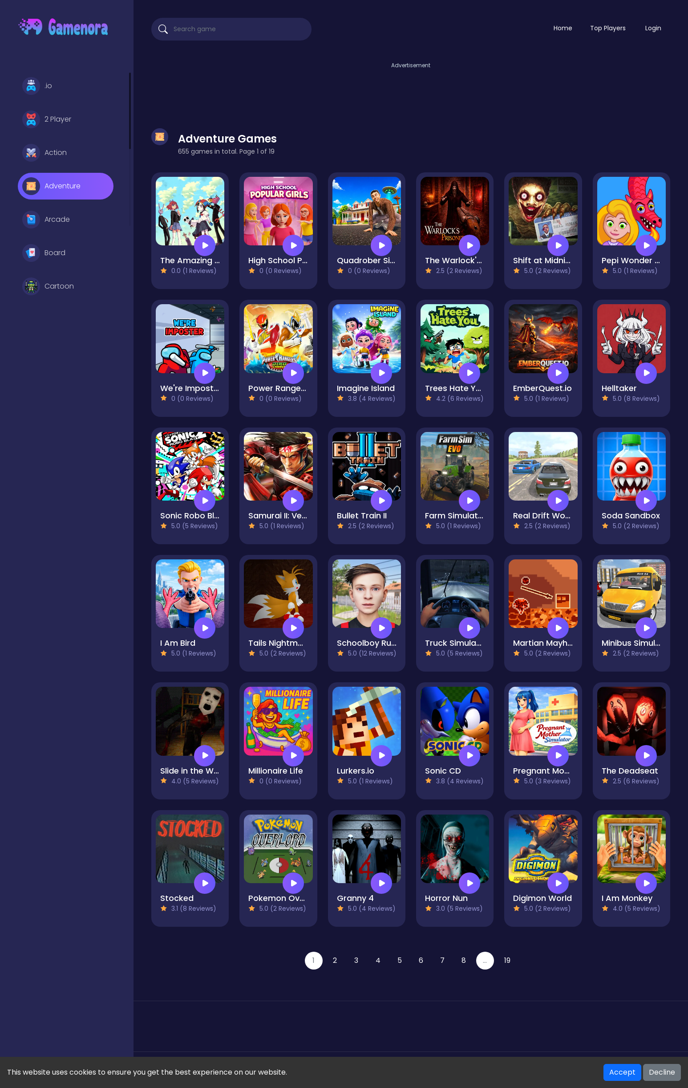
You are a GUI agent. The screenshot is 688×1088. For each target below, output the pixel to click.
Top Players (608, 28)
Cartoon (48, 286)
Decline (662, 1072)
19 (507, 960)
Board (43, 253)
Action (44, 153)
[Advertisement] (411, 90)
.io (37, 86)
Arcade (46, 219)
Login (653, 28)
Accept (622, 1072)
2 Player (46, 119)
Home (563, 28)
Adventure (51, 186)
